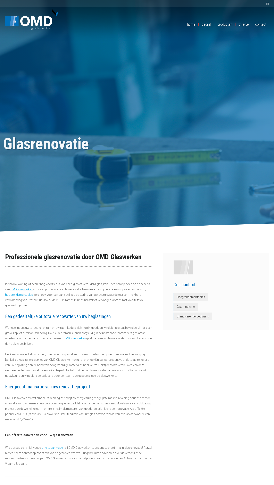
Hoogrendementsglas (191, 297)
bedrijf (206, 24)
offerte (244, 24)
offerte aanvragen (52, 447)
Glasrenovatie (186, 307)
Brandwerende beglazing (193, 316)
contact (260, 24)
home (191, 24)
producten (224, 24)
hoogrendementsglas (19, 294)
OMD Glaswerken (21, 289)
